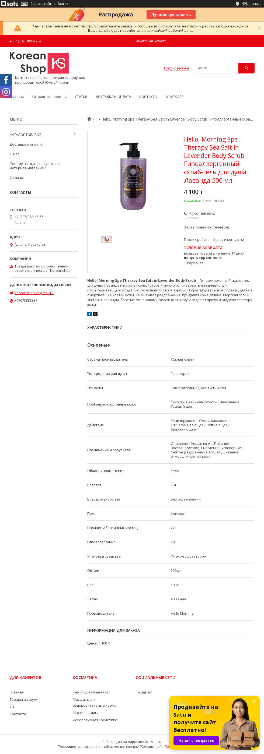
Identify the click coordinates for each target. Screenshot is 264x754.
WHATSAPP (174, 96)
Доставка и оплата (26, 144)
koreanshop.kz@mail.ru (34, 293)
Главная (17, 96)
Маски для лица (86, 712)
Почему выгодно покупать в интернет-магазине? (34, 165)
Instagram (144, 692)
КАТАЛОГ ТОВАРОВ (25, 134)
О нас (14, 153)
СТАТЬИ (81, 96)
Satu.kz (156, 741)
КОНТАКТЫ (148, 96)
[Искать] (246, 68)
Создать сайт (40, 4)
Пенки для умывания (91, 692)
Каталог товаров (46, 96)
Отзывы (17, 177)
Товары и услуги (23, 699)
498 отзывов (251, 3)
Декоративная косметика (95, 719)
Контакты (18, 713)
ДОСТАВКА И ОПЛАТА (113, 96)
